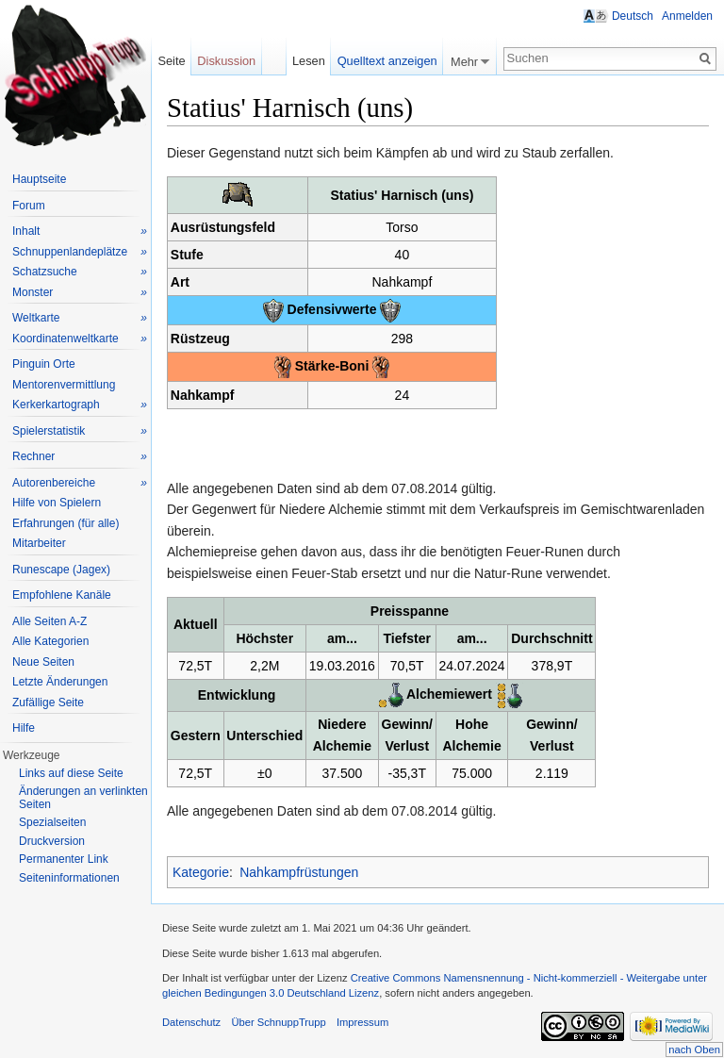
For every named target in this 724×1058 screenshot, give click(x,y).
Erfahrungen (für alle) (65, 523)
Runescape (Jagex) (61, 569)
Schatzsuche (79, 272)
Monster (79, 293)
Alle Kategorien (50, 641)
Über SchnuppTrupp (278, 1022)
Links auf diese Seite (71, 773)
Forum (28, 205)
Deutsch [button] (632, 16)
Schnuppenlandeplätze (79, 252)
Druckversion (52, 841)
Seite (171, 61)
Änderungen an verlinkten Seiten (83, 798)
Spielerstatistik (79, 431)
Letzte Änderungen (59, 681)
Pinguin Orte (43, 364)
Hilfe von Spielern (56, 502)
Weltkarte (79, 318)
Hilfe (23, 728)
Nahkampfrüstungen (298, 872)
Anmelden (687, 16)
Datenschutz (191, 1022)
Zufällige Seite (48, 702)
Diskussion (226, 61)
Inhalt (79, 231)
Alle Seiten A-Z (49, 621)
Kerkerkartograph (79, 405)
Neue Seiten (43, 662)
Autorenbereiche (79, 483)
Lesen (308, 61)
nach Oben (694, 1049)
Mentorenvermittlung (63, 384)
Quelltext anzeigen (387, 61)
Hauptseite (39, 179)
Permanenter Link (63, 859)
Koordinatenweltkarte (79, 339)
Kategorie (201, 872)
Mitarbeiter (39, 543)
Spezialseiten (52, 822)
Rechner (79, 457)
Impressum (362, 1022)
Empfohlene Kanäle (61, 595)
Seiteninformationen (69, 877)
